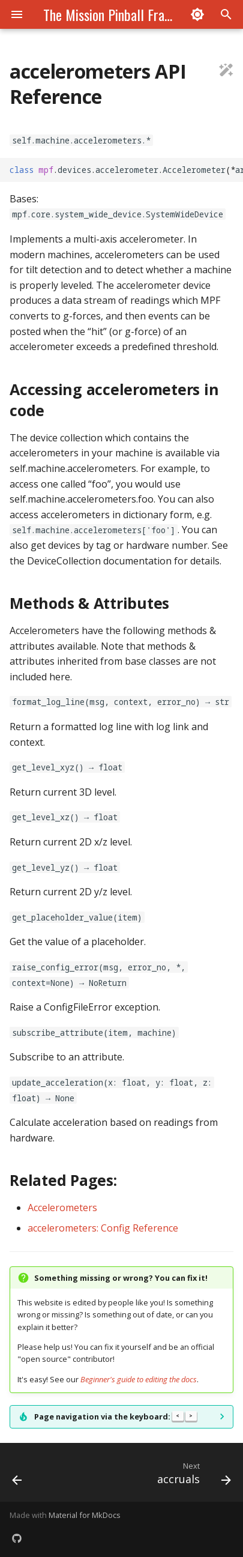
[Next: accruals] (192, 1476)
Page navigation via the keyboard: (115, 1416)
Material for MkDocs (85, 1515)
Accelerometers (62, 1207)
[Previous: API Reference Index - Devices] (17, 1476)
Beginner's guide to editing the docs (138, 1379)
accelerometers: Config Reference (103, 1228)
